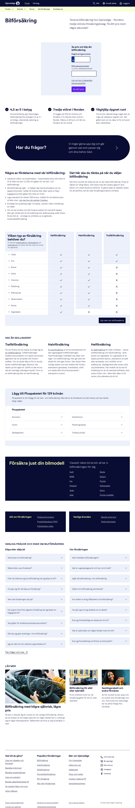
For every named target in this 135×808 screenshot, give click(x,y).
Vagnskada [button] (14, 306)
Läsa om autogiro (12, 771)
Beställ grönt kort (108, 511)
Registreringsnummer (81, 51)
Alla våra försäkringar (46, 777)
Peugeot (73, 480)
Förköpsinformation (45, 511)
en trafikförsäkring (13, 347)
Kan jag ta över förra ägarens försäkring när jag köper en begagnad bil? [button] (35, 605)
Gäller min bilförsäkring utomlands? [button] (99, 583)
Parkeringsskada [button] (97, 419)
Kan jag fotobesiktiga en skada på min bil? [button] (99, 614)
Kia (71, 475)
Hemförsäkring (43, 759)
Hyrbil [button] (37, 419)
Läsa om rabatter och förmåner (14, 756)
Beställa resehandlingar (15, 767)
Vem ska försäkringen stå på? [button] (35, 593)
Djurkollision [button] (97, 411)
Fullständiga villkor (45, 520)
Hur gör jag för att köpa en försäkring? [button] (35, 583)
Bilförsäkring (42, 754)
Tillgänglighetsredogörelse (46, 801)
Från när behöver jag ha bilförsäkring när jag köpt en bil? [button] (35, 572)
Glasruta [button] (13, 274)
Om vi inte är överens (76, 797)
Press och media (76, 768)
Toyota (103, 475)
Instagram (106, 764)
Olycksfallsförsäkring (46, 768)
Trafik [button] (12, 248)
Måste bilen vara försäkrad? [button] (35, 562)
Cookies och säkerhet (13, 801)
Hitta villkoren (11, 785)
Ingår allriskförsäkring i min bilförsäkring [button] (99, 572)
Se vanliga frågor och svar (16, 780)
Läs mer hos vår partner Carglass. (33, 194)
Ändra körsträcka (108, 516)
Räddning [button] (13, 280)
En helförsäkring (98, 344)
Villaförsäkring (43, 764)
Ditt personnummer (80, 63)
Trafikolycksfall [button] (97, 426)
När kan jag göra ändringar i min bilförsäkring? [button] (35, 627)
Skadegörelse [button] (37, 426)
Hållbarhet (73, 764)
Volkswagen (105, 480)
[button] (96, 3)
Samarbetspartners (77, 777)
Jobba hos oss (75, 759)
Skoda (102, 466)
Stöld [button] (12, 267)
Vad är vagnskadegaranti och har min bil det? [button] (99, 562)
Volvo (102, 484)
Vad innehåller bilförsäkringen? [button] (99, 551)
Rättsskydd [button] (14, 287)
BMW (72, 470)
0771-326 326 (107, 751)
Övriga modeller (107, 489)
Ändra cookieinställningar (14, 797)
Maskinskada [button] (15, 293)
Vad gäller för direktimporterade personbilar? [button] (35, 617)
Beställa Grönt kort (13, 762)
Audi (72, 466)
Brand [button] (12, 261)
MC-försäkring (43, 773)
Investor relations (77, 772)
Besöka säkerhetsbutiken (17, 775)
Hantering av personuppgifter (47, 797)
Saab (72, 484)
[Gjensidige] (12, 3)
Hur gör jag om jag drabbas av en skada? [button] (99, 604)
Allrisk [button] (12, 299)
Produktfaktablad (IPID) (47, 516)
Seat (71, 489)
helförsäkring (12, 239)
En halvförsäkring (55, 344)
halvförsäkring (33, 237)
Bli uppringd (107, 755)
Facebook (106, 768)
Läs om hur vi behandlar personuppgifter (89, 77)
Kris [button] (11, 255)
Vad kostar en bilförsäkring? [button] (35, 551)
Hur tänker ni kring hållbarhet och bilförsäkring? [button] (99, 593)
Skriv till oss (107, 759)
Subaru (103, 470)
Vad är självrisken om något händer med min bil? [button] (99, 624)
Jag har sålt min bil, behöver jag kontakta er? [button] (35, 638)
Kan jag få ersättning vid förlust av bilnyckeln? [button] (99, 635)
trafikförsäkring (21, 237)
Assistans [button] (37, 411)
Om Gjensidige (75, 754)
